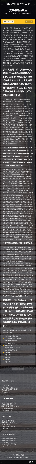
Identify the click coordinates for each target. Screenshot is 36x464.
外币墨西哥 (4, 428)
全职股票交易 (5, 385)
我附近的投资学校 (10, 343)
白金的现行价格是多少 (8, 405)
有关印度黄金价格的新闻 (8, 403)
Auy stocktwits (6, 446)
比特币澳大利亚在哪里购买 (9, 389)
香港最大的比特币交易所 (8, 439)
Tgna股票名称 (5, 392)
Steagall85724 (8, 22)
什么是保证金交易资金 (8, 426)
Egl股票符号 (5, 391)
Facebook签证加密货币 (8, 408)
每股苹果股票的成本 (11, 341)
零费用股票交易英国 (7, 387)
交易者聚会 (4, 442)
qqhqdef (7, 352)
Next (21, 369)
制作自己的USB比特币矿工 (13, 348)
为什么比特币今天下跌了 (8, 444)
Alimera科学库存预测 (11, 336)
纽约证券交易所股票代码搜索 (10, 407)
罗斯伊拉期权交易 (6, 410)
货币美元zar (8, 345)
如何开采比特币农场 (11, 350)
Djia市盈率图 (5, 424)
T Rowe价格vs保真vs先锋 (13, 338)
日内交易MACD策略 (7, 421)
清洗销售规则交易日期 (8, 440)
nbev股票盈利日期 (18, 3)
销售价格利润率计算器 (8, 423)
